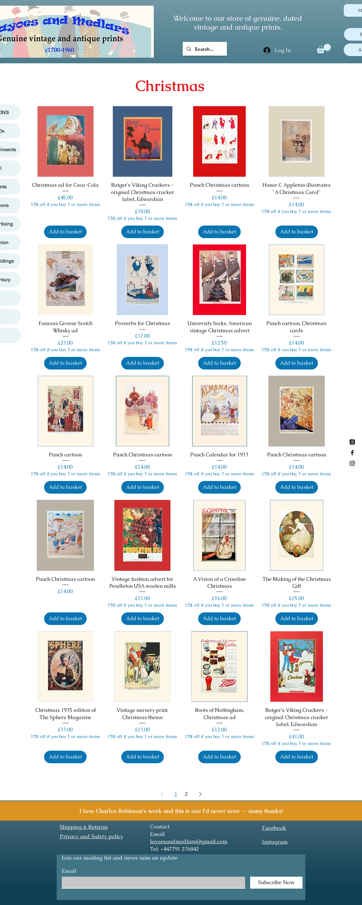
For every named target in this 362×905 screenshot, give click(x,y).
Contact (160, 826)
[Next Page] (200, 794)
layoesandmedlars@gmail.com (188, 841)
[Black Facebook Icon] (352, 452)
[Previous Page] (162, 794)
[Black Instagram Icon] (352, 463)
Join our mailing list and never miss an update (120, 857)
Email (69, 871)
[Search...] (204, 49)
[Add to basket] (65, 232)
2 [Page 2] (186, 794)
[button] (324, 48)
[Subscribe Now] (276, 883)
